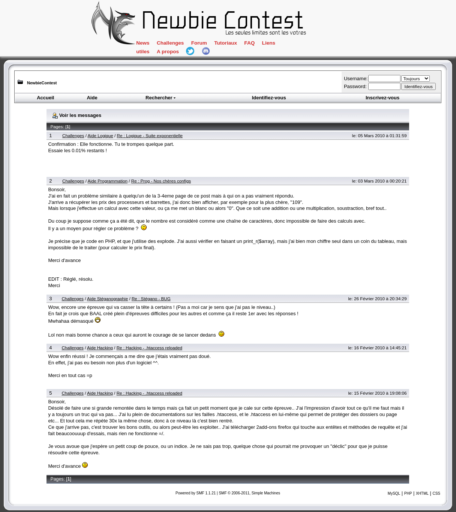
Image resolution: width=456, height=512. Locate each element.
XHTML (422, 493)
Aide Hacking (100, 347)
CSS (436, 493)
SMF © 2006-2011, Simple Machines (249, 493)
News (142, 43)
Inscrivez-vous (382, 97)
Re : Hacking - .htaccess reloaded (149, 347)
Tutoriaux (225, 43)
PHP (408, 493)
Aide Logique (100, 135)
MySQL (394, 493)
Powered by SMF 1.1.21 (196, 493)
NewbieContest (42, 83)
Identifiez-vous (269, 97)
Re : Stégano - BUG (151, 298)
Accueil (45, 97)
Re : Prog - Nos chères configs (161, 180)
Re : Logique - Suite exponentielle (150, 135)
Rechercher (161, 97)
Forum (199, 43)
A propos (168, 51)
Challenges (170, 43)
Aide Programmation (108, 180)
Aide (92, 97)
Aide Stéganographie (107, 298)
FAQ (249, 43)
